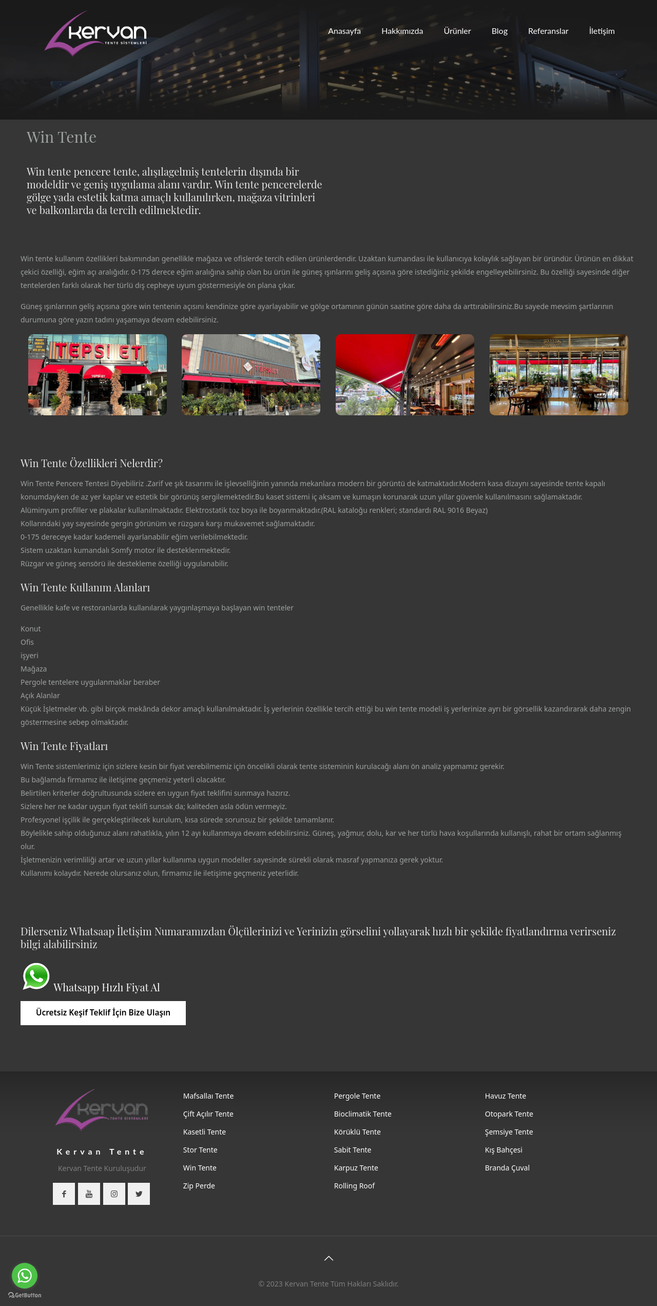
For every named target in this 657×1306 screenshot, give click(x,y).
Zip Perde (199, 1185)
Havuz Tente (506, 1096)
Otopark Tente (509, 1114)
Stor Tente (200, 1150)
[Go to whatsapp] (24, 1276)
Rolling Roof (354, 1185)
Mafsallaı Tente (208, 1096)
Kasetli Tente (204, 1132)
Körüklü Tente (357, 1132)
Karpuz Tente (356, 1168)
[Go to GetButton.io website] (24, 1295)
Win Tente (200, 1168)
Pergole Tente (357, 1096)
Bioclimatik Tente (363, 1114)
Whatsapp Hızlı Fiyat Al (106, 987)
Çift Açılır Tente (208, 1114)
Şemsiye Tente (509, 1132)
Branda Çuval (507, 1168)
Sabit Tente (353, 1150)
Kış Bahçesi (504, 1150)
